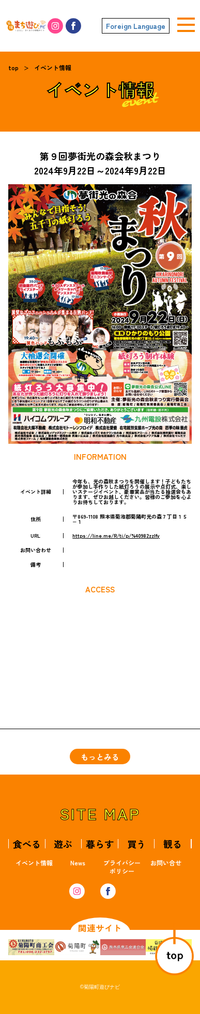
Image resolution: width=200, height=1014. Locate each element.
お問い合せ (165, 862)
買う (136, 843)
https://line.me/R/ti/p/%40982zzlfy (116, 535)
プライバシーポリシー (122, 866)
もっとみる (100, 756)
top (13, 67)
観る (172, 843)
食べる (27, 843)
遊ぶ (63, 843)
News (77, 862)
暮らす (100, 843)
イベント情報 (52, 67)
